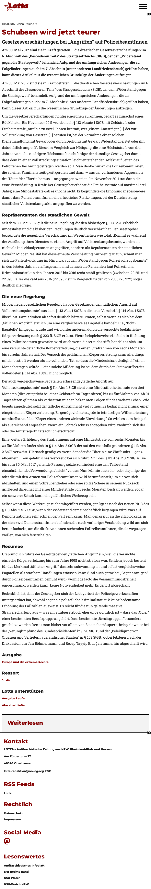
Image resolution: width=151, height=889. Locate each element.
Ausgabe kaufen (14, 698)
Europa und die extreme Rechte (25, 662)
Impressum (12, 819)
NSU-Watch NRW (16, 884)
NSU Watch (12, 878)
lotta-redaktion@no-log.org (24, 771)
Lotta (8, 793)
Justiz (6, 680)
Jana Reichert (27, 24)
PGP (48, 771)
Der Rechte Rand (16, 871)
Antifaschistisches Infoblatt (24, 865)
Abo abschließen (14, 705)
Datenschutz (13, 813)
